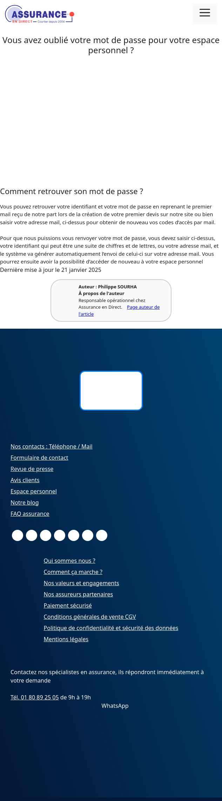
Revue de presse (32, 469)
